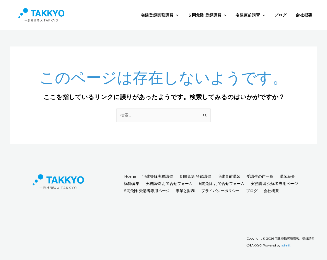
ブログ (282, 15)
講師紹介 (295, 176)
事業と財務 (187, 190)
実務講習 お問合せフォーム (171, 183)
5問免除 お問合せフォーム (225, 183)
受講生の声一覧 (266, 176)
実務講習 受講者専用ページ (278, 183)
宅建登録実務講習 (164, 15)
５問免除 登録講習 (210, 15)
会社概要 (304, 15)
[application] (180, 15)
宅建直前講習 (253, 15)
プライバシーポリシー (224, 190)
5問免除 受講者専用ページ (147, 190)
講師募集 (132, 183)
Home (131, 176)
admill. (286, 245)
